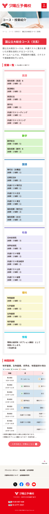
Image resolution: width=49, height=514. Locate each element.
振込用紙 (22, 470)
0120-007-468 (16, 502)
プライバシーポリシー (11, 470)
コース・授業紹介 (15, 31)
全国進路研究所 (24, 475)
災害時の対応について (11, 475)
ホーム (5, 31)
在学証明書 (30, 470)
